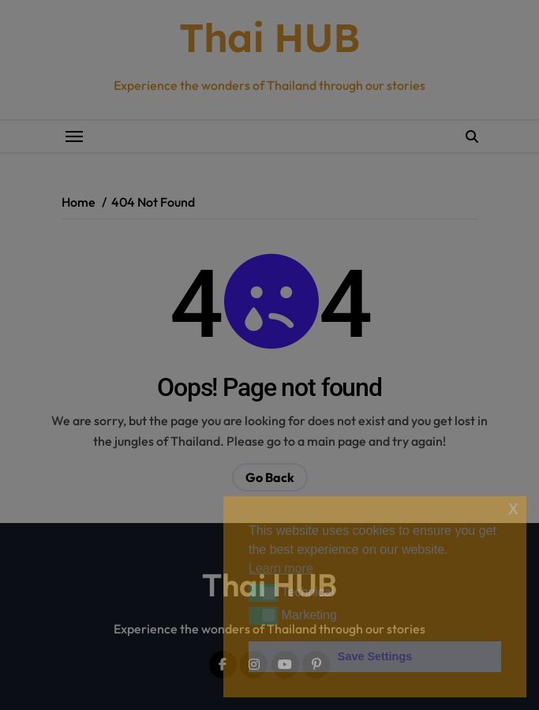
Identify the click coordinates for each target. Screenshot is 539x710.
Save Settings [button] (375, 656)
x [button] (513, 507)
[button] (263, 592)
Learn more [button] (281, 568)
